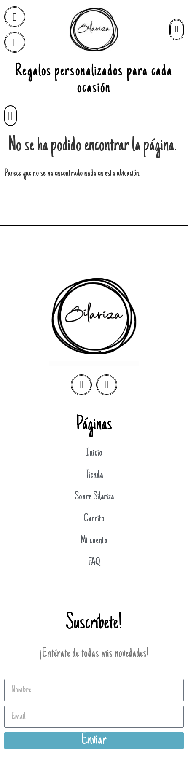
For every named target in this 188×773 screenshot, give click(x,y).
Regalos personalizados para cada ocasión (93, 80)
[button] (10, 115)
